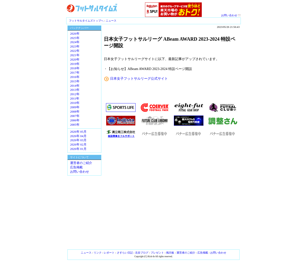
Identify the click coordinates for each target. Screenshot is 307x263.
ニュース (111, 20)
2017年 (75, 72)
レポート (109, 252)
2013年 (75, 90)
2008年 (75, 111)
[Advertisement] (172, 194)
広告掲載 (76, 167)
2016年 (75, 77)
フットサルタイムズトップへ (86, 20)
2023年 (75, 46)
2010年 (75, 103)
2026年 (75, 33)
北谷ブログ (141, 252)
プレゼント (157, 252)
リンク (98, 252)
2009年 (75, 107)
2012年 (75, 94)
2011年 (74, 98)
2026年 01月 (78, 149)
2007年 (75, 116)
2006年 (75, 120)
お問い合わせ (231, 15)
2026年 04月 (78, 136)
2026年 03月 (78, 140)
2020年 (75, 59)
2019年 (75, 64)
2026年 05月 (78, 131)
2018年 (75, 68)
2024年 (75, 42)
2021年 (75, 55)
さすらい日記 (125, 252)
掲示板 (170, 252)
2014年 (75, 85)
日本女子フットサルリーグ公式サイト (139, 78)
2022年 (75, 51)
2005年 (75, 124)
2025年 (75, 38)
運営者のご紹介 (81, 163)
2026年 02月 (78, 144)
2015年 (75, 81)
